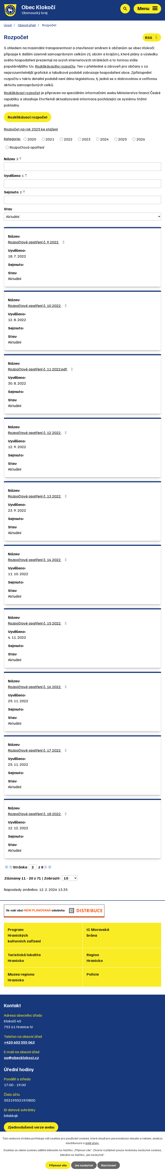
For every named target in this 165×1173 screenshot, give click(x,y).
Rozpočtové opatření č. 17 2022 (38, 750)
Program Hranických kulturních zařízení (24, 935)
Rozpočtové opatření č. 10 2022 (38, 305)
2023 (86, 139)
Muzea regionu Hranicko (21, 977)
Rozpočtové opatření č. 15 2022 (38, 623)
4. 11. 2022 (17, 637)
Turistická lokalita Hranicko (24, 957)
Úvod (8, 25)
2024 (104, 139)
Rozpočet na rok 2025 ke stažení (31, 129)
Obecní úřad (27, 25)
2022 (68, 139)
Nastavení (108, 1165)
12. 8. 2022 (17, 319)
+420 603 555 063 (19, 1042)
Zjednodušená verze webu (31, 1127)
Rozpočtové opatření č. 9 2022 (37, 242)
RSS (152, 37)
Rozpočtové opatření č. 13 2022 (38, 496)
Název (11, 158)
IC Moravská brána (98, 932)
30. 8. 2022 (17, 383)
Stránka (20, 867)
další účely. (92, 1143)
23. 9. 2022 (17, 510)
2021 (50, 139)
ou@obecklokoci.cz (21, 1057)
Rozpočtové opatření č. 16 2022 (38, 686)
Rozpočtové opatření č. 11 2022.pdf (41, 369)
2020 (32, 139)
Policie (93, 974)
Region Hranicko (95, 957)
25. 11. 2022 (18, 700)
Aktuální (14, 278)
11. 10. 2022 (18, 573)
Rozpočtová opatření (27, 147)
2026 (140, 139)
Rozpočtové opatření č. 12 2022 (38, 432)
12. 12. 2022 (18, 827)
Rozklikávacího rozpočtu (55, 66)
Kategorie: (12, 138)
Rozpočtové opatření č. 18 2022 (38, 813)
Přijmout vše (58, 1165)
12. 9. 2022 (17, 446)
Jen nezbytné (84, 1165)
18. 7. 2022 (17, 256)
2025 (122, 139)
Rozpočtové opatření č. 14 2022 (38, 559)
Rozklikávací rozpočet (22, 92)
